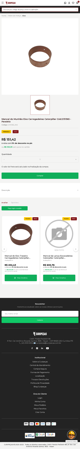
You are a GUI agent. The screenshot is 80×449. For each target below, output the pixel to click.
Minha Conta (40, 402)
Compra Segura (40, 369)
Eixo (24, 16)
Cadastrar (40, 320)
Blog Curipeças (40, 387)
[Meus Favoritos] (73, 3)
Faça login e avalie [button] (14, 208)
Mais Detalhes (22, 278)
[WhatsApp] (65, 3)
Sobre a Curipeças (40, 362)
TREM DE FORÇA (14, 16)
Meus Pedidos (40, 405)
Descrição (6, 190)
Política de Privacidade (40, 383)
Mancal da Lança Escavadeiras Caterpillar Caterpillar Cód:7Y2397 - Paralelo (57, 257)
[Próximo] (75, 249)
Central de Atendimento (40, 365)
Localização (40, 376)
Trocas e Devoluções (40, 380)
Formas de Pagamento (40, 372)
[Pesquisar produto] (76, 9)
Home (4, 16)
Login (40, 398)
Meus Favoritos (40, 409)
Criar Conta (40, 412)
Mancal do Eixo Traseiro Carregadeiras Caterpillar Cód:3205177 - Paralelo (17, 257)
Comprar (40, 176)
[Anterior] (4, 249)
